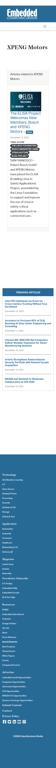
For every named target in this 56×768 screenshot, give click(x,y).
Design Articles (9, 624)
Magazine (8, 559)
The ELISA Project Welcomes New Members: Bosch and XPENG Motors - (25, 123)
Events (5, 660)
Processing (7, 498)
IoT (3, 484)
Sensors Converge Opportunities (17, 700)
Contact (7, 710)
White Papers (8, 656)
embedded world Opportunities (16, 678)
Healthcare (7, 543)
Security (6, 503)
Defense (7, 552)
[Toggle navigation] (45, 26)
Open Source (8, 489)
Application (9, 524)
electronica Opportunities (14, 687)
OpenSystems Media (32, 736)
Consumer (7, 538)
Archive (5, 569)
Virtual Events (8, 651)
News (4, 633)
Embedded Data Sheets (13, 614)
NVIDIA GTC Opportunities (14, 696)
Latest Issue (8, 564)
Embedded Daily (9, 588)
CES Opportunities (10, 691)
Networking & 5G (10, 547)
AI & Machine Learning (12, 480)
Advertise (8, 672)
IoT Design (7, 583)
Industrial (6, 534)
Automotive (7, 529)
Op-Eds (5, 628)
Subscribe (6, 573)
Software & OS (9, 507)
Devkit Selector (10, 642)
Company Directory (11, 665)
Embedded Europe (10, 593)
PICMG (5, 610)
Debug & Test (8, 517)
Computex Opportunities (13, 682)
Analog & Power (9, 494)
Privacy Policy (10, 716)
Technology (9, 475)
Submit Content (12, 705)
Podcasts (6, 619)
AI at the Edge (8, 597)
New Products (8, 647)
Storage (6, 512)
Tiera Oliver (17, 142)
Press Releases (9, 637)
